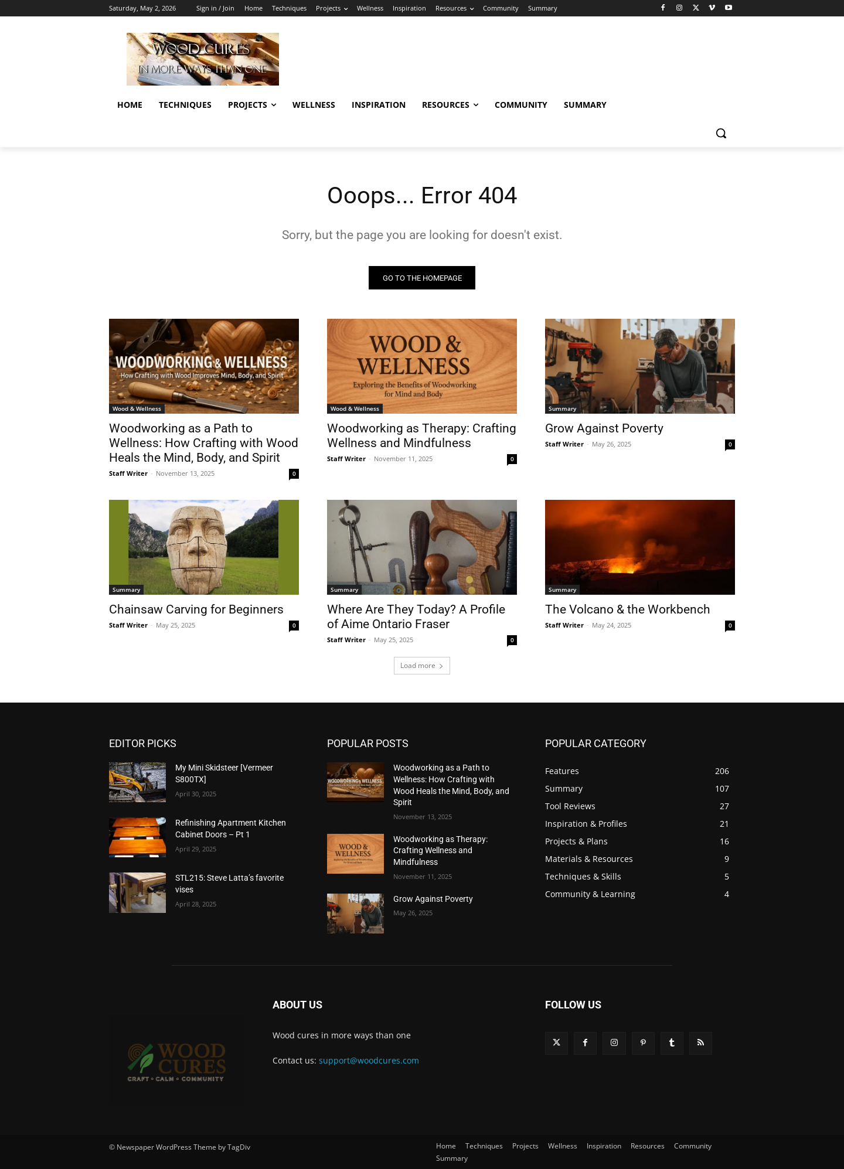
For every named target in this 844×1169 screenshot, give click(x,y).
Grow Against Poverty (604, 429)
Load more (422, 666)
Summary (562, 409)
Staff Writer (128, 473)
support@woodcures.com (369, 1060)
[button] (721, 133)
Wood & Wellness (137, 409)
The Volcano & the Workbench (627, 610)
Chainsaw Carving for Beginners (196, 610)
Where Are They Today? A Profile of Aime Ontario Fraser (416, 617)
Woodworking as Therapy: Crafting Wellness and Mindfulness (421, 436)
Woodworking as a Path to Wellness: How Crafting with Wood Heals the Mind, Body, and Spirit (203, 443)
